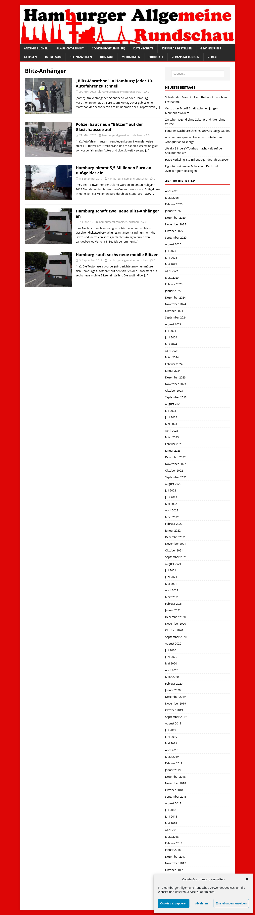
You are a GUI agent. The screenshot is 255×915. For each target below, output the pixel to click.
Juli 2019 (170, 730)
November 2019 (175, 703)
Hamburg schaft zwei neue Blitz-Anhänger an (117, 213)
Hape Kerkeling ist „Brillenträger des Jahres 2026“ (197, 159)
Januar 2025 (173, 291)
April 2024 (171, 351)
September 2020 (176, 637)
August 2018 (173, 803)
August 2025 (173, 244)
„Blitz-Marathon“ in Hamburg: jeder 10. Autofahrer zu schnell (114, 83)
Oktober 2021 (174, 550)
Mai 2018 (171, 823)
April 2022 (171, 510)
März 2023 (172, 437)
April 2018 (171, 830)
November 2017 (175, 863)
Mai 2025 (171, 264)
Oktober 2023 (174, 390)
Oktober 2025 (174, 231)
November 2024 (175, 304)
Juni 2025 (171, 257)
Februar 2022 (173, 524)
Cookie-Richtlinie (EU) (108, 48)
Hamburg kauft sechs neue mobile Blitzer (117, 254)
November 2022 (175, 464)
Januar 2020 (173, 690)
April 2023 (171, 430)
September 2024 (176, 317)
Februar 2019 (173, 763)
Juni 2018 (171, 816)
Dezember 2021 (175, 537)
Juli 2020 (170, 650)
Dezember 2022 (175, 457)
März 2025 (172, 277)
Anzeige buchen (36, 48)
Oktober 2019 (174, 710)
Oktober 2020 (174, 630)
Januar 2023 (173, 450)
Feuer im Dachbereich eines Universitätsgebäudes (197, 131)
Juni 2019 (171, 737)
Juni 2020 (171, 657)
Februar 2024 (173, 364)
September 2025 (176, 237)
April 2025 (171, 271)
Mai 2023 (171, 424)
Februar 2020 (173, 683)
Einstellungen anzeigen (231, 903)
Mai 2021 (171, 584)
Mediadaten (131, 57)
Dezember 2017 (175, 856)
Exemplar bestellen (177, 48)
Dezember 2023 (175, 377)
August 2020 (173, 643)
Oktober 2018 (174, 790)
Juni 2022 (171, 497)
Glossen (30, 57)
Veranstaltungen (185, 57)
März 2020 (172, 677)
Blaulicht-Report (70, 48)
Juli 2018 (170, 810)
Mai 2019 (171, 743)
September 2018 (176, 796)
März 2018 (172, 836)
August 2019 (173, 723)
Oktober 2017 (174, 870)
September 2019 (176, 717)
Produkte (155, 57)
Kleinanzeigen (81, 57)
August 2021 (173, 564)
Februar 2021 (173, 603)
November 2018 (175, 783)
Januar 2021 (173, 610)
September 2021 (176, 557)
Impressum (53, 57)
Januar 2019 (173, 770)
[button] (247, 879)
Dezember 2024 (175, 297)
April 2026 (171, 191)
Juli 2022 (170, 490)
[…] (158, 107)
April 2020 (171, 670)
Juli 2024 (170, 331)
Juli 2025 (170, 251)
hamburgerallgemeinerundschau (121, 91)
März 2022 (172, 517)
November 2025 (175, 224)
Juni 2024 (171, 337)
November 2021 (175, 543)
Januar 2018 (173, 850)
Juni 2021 (171, 577)
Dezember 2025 (175, 217)
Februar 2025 (173, 284)
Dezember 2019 (175, 697)
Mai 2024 (171, 344)
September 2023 (176, 397)
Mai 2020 (171, 663)
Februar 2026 (173, 204)
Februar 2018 (173, 843)
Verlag (213, 57)
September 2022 (176, 477)
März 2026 (172, 198)
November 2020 (175, 623)
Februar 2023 (173, 444)
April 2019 (171, 750)
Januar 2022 (173, 530)
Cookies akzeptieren (173, 903)
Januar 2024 (173, 370)
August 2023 (173, 404)
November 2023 (175, 384)
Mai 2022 (171, 504)
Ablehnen (201, 903)
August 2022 (173, 484)
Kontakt (107, 57)
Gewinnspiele (210, 48)
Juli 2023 (170, 411)
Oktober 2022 (174, 470)
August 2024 (173, 324)
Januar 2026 (173, 211)
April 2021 (171, 590)
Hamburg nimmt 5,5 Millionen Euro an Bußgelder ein (113, 170)
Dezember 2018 (175, 776)
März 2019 (172, 757)
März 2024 (172, 357)
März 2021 (172, 597)
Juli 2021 (170, 570)
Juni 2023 (171, 417)
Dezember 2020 (175, 617)
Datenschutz (143, 48)
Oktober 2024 (174, 311)
